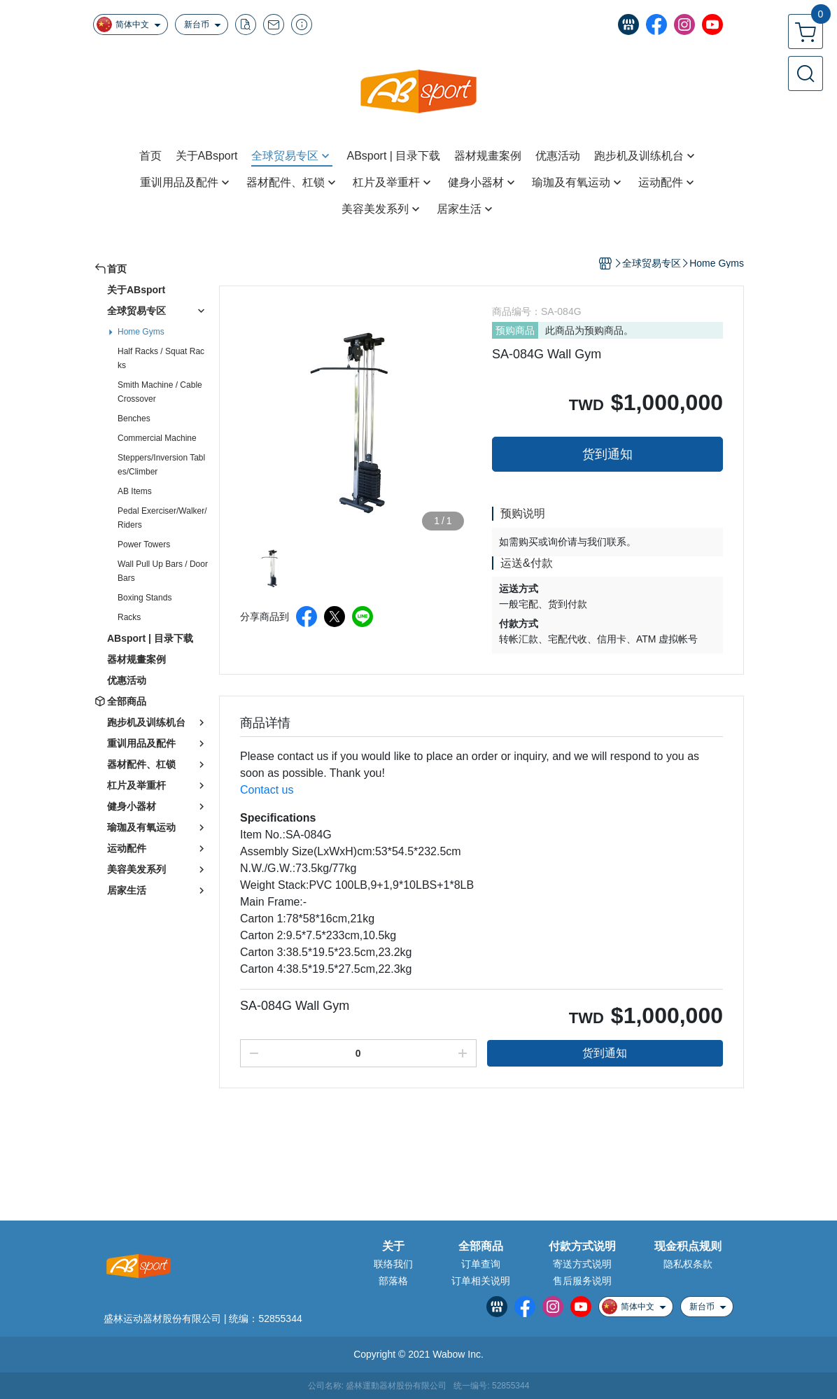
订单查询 (480, 1264)
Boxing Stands (144, 598)
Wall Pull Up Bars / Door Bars (163, 571)
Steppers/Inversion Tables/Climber (161, 465)
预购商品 (515, 330)
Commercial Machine (157, 438)
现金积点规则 (688, 1246)
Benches (134, 418)
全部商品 (480, 1246)
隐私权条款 (687, 1264)
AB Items (135, 491)
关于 (393, 1246)
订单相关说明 (480, 1281)
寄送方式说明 (582, 1264)
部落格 (393, 1281)
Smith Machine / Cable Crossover (160, 392)
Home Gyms (141, 332)
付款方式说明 (582, 1246)
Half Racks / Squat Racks (161, 358)
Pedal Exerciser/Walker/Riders (162, 518)
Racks (129, 617)
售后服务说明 (582, 1281)
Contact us (266, 790)
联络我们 (393, 1264)
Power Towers (144, 544)
